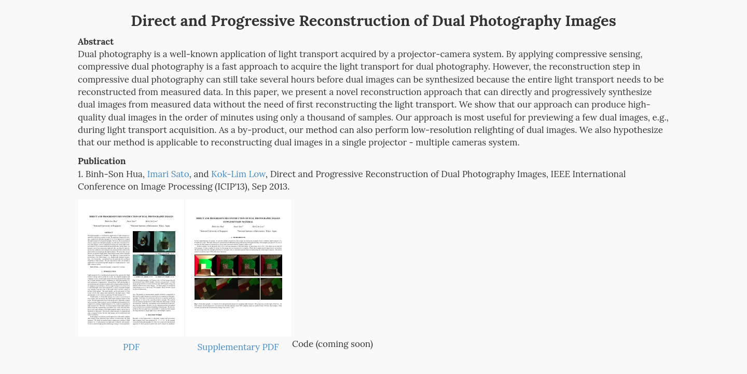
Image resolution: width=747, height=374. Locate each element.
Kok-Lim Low (238, 174)
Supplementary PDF (238, 347)
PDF (131, 347)
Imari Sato (168, 174)
